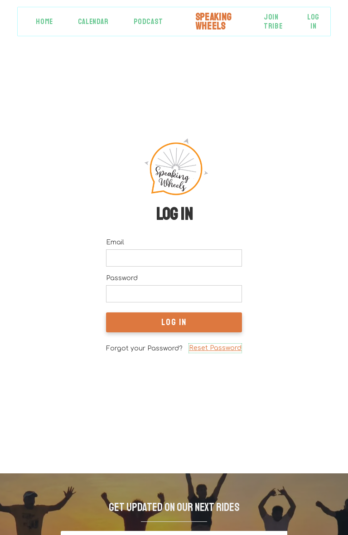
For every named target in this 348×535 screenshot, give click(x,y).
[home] (213, 21)
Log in (313, 21)
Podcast (148, 21)
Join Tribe (273, 21)
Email (115, 242)
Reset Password (215, 348)
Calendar (93, 21)
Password (122, 278)
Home (44, 21)
